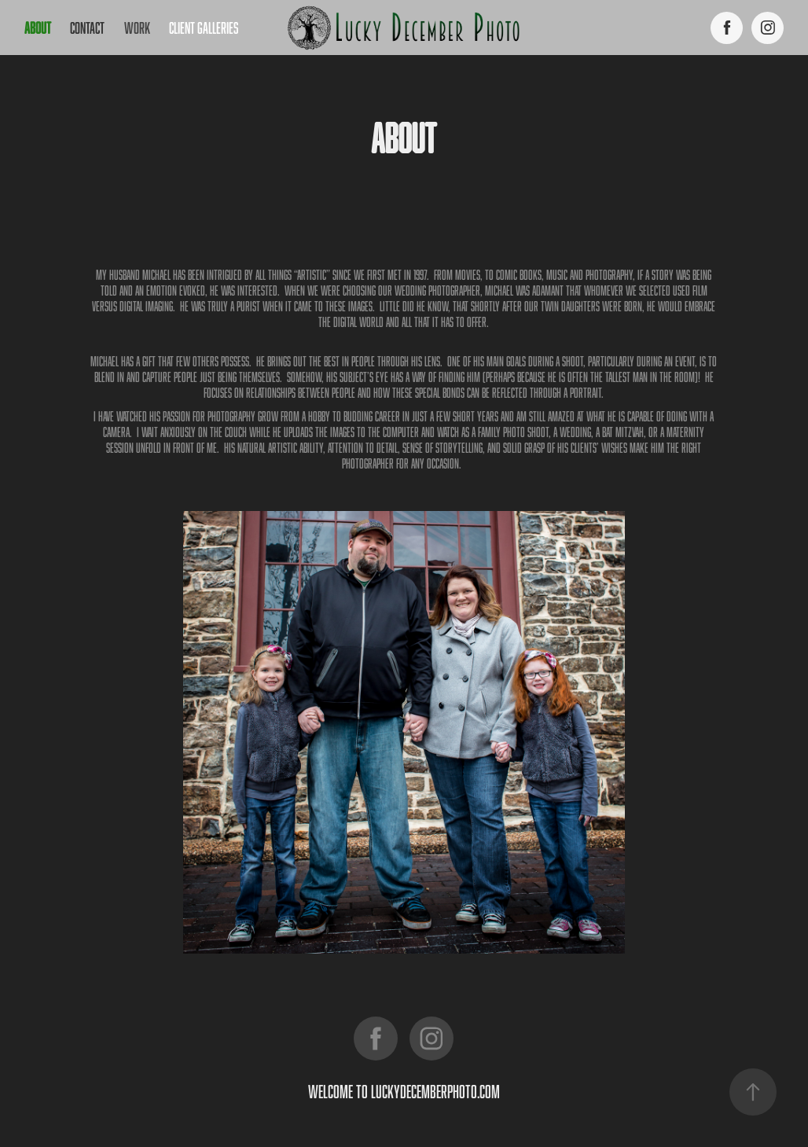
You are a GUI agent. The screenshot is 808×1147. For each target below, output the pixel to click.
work (137, 27)
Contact (87, 27)
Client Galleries (203, 27)
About (37, 27)
